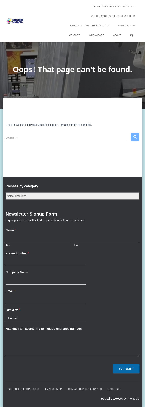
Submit (126, 369)
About (117, 35)
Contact (74, 35)
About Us (113, 389)
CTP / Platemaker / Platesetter (89, 25)
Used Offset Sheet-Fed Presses (114, 6)
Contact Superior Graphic (85, 389)
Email (10, 291)
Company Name (17, 272)
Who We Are (96, 35)
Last (76, 245)
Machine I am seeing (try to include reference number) (44, 328)
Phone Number (17, 253)
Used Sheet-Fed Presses (23, 389)
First (8, 245)
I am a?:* (13, 309)
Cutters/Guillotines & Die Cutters (113, 16)
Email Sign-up (126, 25)
